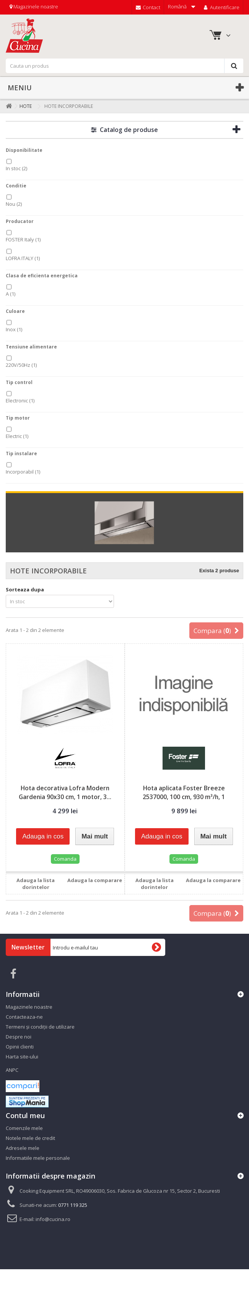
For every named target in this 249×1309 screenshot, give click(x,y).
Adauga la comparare (94, 880)
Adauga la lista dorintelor (35, 884)
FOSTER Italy (23, 239)
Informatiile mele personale (38, 1157)
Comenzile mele (24, 1128)
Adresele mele (22, 1148)
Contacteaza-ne (24, 1016)
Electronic (20, 400)
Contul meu (25, 1115)
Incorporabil (23, 471)
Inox (14, 329)
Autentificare (220, 7)
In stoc (16, 168)
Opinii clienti (20, 1046)
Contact (148, 7)
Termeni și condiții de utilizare (40, 1026)
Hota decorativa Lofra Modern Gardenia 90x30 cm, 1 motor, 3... (65, 792)
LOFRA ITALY (23, 258)
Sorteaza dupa (25, 589)
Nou (14, 203)
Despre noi (18, 1036)
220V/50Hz (21, 364)
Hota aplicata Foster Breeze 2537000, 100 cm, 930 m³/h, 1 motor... (184, 797)
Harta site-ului (22, 1056)
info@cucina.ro (53, 1219)
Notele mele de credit (30, 1138)
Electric (17, 436)
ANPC (12, 1069)
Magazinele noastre (34, 6)
